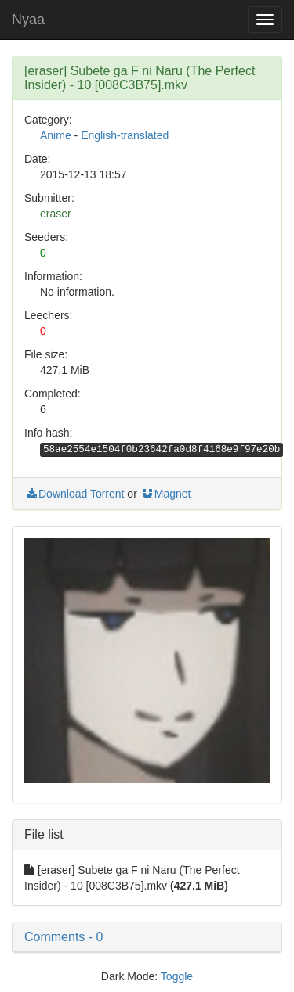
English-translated (125, 135)
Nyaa (28, 19)
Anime (55, 135)
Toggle (177, 976)
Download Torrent (74, 493)
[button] (147, 937)
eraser (55, 213)
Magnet (165, 493)
